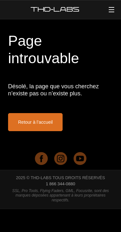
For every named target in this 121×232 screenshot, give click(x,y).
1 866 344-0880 (60, 183)
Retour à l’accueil (35, 122)
